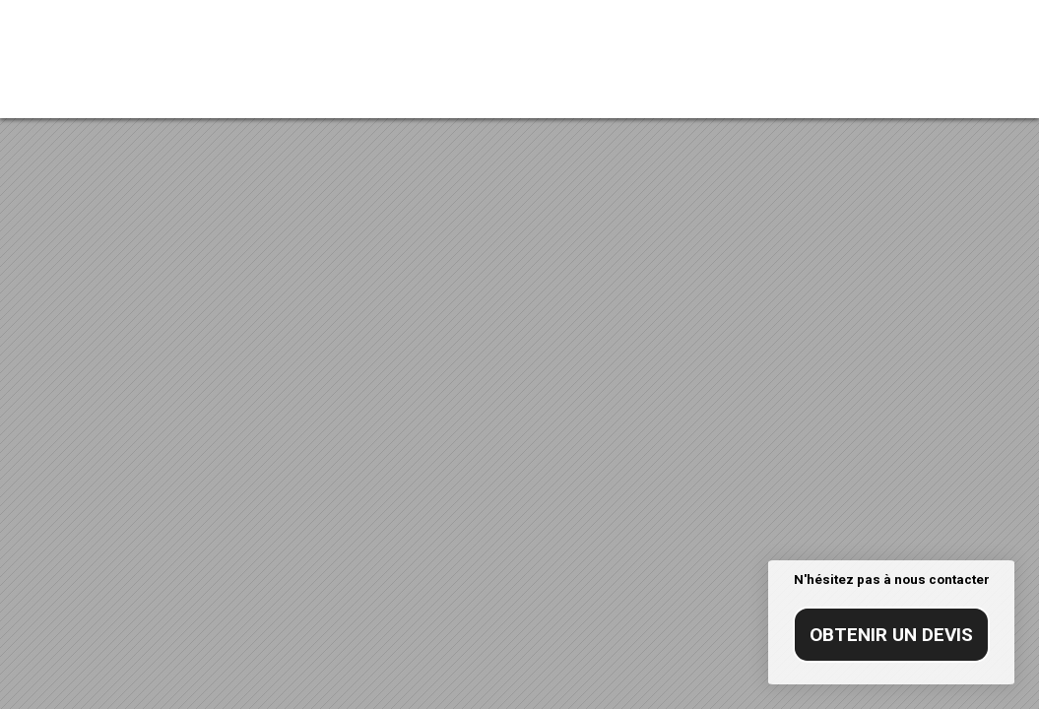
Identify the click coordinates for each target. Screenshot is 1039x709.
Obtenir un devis (891, 634)
